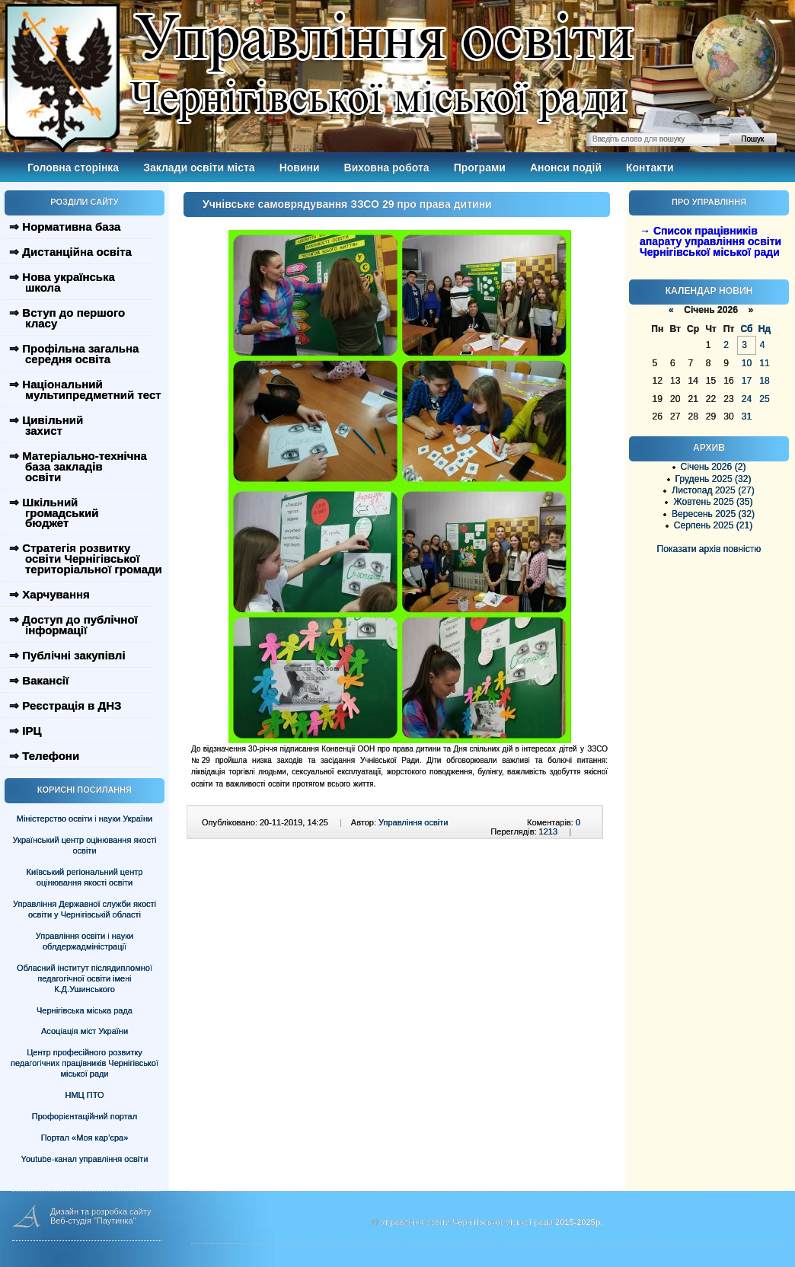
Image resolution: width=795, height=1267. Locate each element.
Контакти (650, 167)
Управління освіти (413, 822)
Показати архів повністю (709, 549)
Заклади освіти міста (198, 167)
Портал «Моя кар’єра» (85, 1137)
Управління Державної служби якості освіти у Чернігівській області (84, 909)
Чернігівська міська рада (84, 1010)
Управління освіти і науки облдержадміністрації (84, 941)
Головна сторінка (73, 167)
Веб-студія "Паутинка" (93, 1220)
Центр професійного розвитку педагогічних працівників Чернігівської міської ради (84, 1063)
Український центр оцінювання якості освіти (85, 845)
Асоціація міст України (84, 1031)
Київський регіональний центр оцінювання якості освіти (85, 877)
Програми (480, 167)
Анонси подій (566, 167)
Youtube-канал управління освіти (84, 1158)
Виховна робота (386, 167)
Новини (299, 167)
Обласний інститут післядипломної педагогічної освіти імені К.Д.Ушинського (84, 978)
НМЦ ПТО (84, 1094)
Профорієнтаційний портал (84, 1116)
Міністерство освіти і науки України (84, 818)
